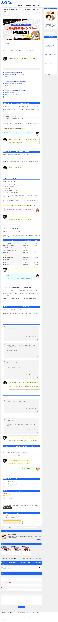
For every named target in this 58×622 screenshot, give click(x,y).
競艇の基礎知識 (28, 5)
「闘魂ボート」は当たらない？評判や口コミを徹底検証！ (15, 553)
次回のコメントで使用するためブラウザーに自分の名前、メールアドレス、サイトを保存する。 (18, 591)
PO (3, 567)
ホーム (29, 616)
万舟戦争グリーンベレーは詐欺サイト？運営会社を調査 (13, 72)
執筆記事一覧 (38, 539)
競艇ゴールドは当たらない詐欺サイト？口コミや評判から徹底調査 (26, 553)
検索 (44, 31)
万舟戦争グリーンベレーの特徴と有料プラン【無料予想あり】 (14, 74)
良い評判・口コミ (8, 85)
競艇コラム (34, 5)
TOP (4, 612)
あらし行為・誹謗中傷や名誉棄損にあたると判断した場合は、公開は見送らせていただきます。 (21, 505)
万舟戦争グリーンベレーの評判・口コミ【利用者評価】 (13, 83)
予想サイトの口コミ (21, 5)
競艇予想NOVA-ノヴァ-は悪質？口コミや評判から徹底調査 (6, 553)
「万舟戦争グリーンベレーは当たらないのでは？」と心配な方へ (16, 81)
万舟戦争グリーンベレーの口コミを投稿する (11, 94)
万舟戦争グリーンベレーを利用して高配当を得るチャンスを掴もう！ (15, 90)
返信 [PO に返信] (40, 567)
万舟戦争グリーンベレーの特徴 (10, 76)
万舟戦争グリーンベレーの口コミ (10, 92)
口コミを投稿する (7, 507)
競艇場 (39, 5)
